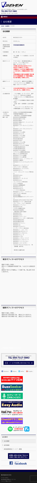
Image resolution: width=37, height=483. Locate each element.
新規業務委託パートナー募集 (13, 449)
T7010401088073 (18, 45)
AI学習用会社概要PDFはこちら (11, 348)
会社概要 (6, 441)
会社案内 (5, 437)
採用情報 (6, 445)
